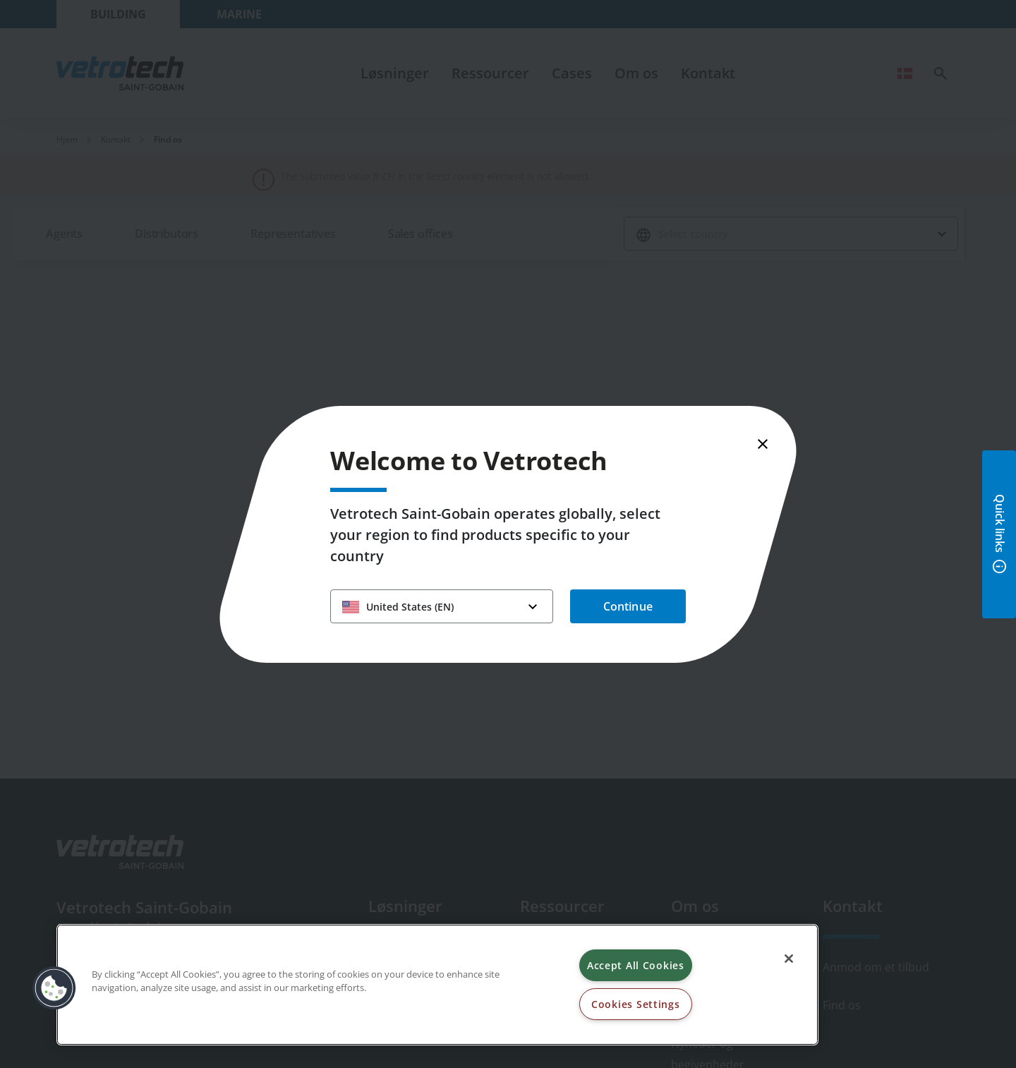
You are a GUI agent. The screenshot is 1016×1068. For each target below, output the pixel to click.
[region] (437, 984)
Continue (628, 606)
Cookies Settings (635, 1004)
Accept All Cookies (635, 965)
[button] (54, 988)
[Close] (788, 958)
